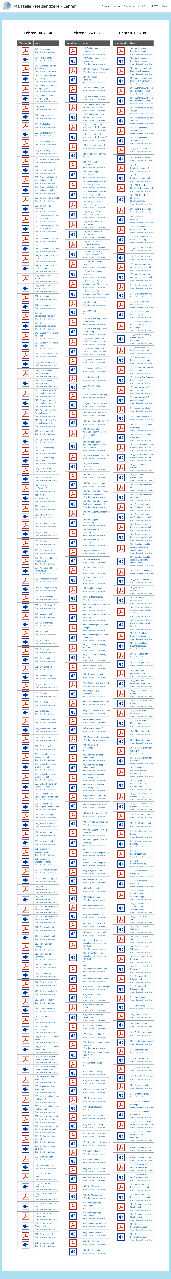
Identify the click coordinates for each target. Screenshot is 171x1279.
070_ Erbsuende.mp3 (91, 1160)
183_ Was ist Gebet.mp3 (141, 157)
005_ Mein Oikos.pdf (44, 1157)
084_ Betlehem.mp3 (91, 897)
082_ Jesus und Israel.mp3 (94, 932)
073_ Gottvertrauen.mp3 (92, 1107)
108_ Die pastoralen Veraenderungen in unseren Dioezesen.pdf (94, 432)
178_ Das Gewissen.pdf (140, 247)
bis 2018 (141, 6)
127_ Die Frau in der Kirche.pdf (95, 69)
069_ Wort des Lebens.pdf (93, 1169)
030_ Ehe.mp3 (41, 693)
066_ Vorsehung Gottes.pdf (94, 1224)
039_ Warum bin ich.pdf (45, 524)
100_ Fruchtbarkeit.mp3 (92, 597)
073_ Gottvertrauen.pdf (92, 1098)
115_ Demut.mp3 (89, 311)
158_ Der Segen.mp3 (139, 663)
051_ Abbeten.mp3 (43, 305)
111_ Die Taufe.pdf (90, 377)
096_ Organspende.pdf (92, 665)
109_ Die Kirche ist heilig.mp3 (95, 421)
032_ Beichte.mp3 (42, 658)
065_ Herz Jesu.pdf (90, 1241)
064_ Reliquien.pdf (43, 49)
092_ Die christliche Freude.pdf (95, 737)
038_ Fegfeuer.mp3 (43, 550)
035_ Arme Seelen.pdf (44, 596)
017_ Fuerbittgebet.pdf (44, 927)
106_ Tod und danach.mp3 (93, 483)
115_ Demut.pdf (89, 302)
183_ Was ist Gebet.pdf (140, 149)
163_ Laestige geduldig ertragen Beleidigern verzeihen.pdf (140, 547)
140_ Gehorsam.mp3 (139, 1023)
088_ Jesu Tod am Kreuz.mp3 (95, 822)
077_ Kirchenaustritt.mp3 (93, 1034)
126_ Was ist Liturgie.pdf (93, 88)
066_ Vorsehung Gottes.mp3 (94, 1232)
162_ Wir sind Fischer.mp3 (141, 580)
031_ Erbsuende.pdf (43, 667)
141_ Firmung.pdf (137, 997)
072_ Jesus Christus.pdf (92, 1116)
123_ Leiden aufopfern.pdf (93, 145)
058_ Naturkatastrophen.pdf (47, 159)
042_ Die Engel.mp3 (43, 477)
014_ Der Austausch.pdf (45, 982)
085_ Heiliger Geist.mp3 (92, 879)
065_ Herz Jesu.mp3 (91, 1250)
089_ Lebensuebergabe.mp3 (94, 804)
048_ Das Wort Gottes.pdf (46, 354)
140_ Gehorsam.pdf (138, 1015)
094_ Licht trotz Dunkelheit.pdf (95, 702)
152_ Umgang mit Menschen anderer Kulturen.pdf (138, 771)
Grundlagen (129, 6)
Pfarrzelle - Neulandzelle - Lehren (45, 6)
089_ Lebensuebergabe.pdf (94, 795)
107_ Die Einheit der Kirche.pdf (95, 456)
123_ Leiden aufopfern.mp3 (94, 154)
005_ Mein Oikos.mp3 (44, 1166)
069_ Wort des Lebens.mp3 (94, 1177)
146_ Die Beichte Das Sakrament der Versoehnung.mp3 (139, 906)
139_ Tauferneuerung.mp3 (141, 1041)
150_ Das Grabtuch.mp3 (140, 823)
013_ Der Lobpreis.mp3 (45, 1009)
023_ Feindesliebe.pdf (44, 815)
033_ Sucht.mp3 (42, 640)
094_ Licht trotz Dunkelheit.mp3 (96, 711)
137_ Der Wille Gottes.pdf (141, 1067)
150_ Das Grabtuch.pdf (140, 814)
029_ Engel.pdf (41, 702)
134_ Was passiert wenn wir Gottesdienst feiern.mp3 (140, 1134)
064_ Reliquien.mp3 (43, 58)
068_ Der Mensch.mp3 (92, 1195)
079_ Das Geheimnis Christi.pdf (96, 987)
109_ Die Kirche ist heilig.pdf (94, 412)
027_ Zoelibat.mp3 (43, 746)
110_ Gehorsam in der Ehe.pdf (95, 395)
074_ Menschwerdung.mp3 (94, 1089)
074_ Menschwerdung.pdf (93, 1080)
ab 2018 (154, 6)
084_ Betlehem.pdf (90, 888)
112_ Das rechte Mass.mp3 (94, 368)
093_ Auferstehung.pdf (92, 719)
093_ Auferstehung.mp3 (92, 728)
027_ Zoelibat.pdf (42, 737)
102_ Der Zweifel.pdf (91, 551)
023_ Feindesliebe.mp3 (45, 823)
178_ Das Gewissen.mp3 (141, 256)
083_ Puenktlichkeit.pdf (92, 906)
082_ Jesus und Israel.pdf (93, 923)
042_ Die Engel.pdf (43, 469)
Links (164, 6)
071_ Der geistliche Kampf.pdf (95, 1133)
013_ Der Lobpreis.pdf (44, 1000)
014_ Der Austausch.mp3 (46, 991)
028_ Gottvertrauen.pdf (45, 720)
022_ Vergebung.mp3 (44, 841)
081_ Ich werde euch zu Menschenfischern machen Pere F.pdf (94, 943)
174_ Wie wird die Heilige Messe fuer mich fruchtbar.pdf (141, 325)
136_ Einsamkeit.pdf (139, 1085)
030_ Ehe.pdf (40, 684)
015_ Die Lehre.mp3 (43, 973)
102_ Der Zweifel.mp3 (92, 559)
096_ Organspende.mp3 (92, 674)
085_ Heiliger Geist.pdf (92, 871)
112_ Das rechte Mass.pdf (93, 359)
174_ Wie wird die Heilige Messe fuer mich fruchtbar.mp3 (141, 337)
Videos (117, 6)
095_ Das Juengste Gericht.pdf (95, 683)
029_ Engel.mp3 (42, 711)
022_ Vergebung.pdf (43, 832)
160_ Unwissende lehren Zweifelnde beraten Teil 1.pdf (141, 610)
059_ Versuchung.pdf (44, 142)
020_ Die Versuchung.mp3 (46, 879)
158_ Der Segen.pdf (139, 654)
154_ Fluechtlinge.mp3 (140, 740)
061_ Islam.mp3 (42, 115)
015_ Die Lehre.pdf (43, 965)
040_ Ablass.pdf (42, 506)
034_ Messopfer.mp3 (44, 623)
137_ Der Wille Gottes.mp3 (142, 1076)
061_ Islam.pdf (41, 106)
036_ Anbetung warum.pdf (46, 579)
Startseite (106, 6)
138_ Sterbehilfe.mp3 (139, 1059)
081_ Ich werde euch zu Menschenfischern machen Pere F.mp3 (94, 956)
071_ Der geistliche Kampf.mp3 (96, 1142)
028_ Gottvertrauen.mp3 (45, 729)
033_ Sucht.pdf (41, 632)
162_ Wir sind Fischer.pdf (141, 571)
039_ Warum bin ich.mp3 (45, 532)
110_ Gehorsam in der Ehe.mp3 (96, 403)
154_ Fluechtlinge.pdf (139, 731)
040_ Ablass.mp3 (42, 515)
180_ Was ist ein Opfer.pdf (141, 209)
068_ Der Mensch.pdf (91, 1186)
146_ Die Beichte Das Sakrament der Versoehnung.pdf (139, 894)
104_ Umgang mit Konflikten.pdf (96, 512)
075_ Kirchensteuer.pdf (92, 1063)
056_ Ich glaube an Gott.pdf (47, 198)
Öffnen (37, 52)
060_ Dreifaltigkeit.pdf (44, 124)
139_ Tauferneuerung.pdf (141, 1032)
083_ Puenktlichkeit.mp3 (93, 915)
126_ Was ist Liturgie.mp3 (93, 96)
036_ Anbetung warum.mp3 (47, 588)
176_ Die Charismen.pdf (140, 285)
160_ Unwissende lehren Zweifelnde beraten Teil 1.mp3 (141, 623)
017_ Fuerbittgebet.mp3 (45, 936)
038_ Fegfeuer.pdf (43, 541)
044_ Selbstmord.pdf (44, 431)
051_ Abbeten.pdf (42, 296)
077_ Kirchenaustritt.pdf (92, 1025)
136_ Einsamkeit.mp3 (139, 1094)
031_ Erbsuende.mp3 (44, 676)
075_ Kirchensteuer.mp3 (92, 1072)
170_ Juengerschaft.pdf (140, 408)
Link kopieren (52, 52)
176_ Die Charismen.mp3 (141, 294)
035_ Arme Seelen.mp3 (45, 605)
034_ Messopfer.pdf (43, 614)
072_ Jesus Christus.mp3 (93, 1124)
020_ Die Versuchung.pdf (46, 870)
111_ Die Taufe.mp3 (91, 386)
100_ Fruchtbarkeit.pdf (92, 588)
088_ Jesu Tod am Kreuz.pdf (94, 813)
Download (43, 52)
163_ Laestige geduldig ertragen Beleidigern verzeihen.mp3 (140, 560)
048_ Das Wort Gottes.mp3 (46, 362)
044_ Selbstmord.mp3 (44, 440)
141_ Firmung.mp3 (138, 1006)
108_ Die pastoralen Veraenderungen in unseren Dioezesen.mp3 (94, 445)
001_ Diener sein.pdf (44, 1234)
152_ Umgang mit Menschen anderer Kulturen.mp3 (138, 783)
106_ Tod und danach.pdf (93, 474)
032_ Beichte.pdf (42, 649)
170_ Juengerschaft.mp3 (141, 417)
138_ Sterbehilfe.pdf (139, 1050)
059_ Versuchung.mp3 (44, 150)
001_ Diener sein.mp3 (44, 1243)
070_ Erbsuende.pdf (91, 1151)
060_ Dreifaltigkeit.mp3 (45, 133)
